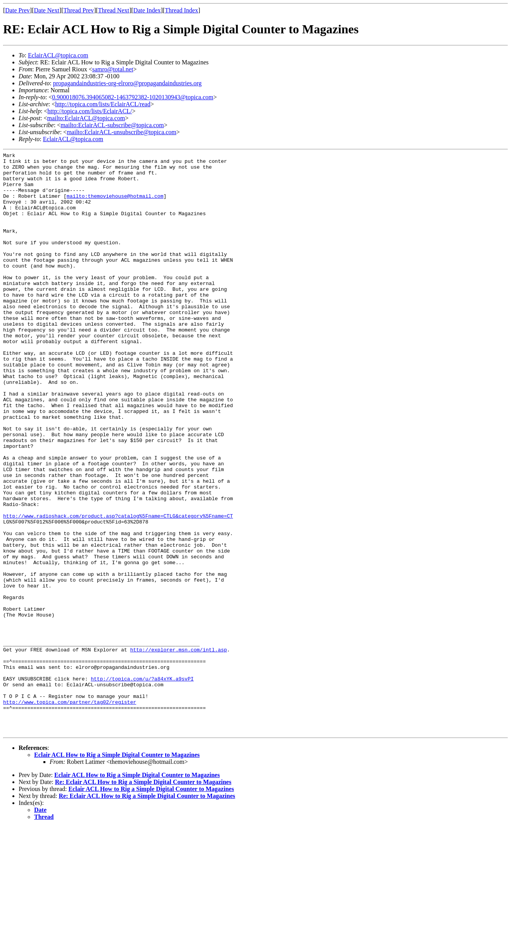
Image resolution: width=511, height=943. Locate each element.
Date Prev (17, 10)
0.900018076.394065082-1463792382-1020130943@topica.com (132, 97)
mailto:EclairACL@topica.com (86, 118)
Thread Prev (78, 10)
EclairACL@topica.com (58, 55)
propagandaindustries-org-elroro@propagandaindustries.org (127, 83)
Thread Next (113, 10)
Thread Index (181, 10)
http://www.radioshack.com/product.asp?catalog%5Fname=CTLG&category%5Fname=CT (118, 588)
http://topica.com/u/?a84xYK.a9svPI (142, 784)
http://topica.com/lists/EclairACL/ (89, 111)
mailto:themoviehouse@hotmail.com (115, 205)
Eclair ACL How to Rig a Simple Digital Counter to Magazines (117, 871)
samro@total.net (112, 69)
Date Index (147, 10)
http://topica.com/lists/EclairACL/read (102, 104)
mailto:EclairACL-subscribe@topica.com (112, 125)
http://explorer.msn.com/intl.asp (178, 749)
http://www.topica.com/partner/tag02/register (69, 812)
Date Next (46, 10)
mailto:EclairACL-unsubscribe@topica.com (121, 132)
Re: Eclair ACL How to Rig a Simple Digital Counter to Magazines (143, 898)
